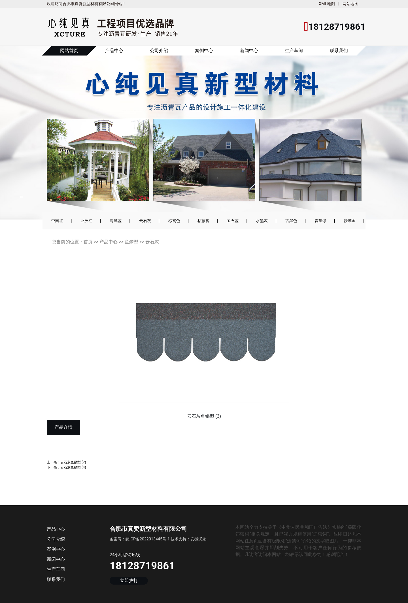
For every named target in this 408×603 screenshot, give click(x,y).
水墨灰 (262, 220)
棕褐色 (174, 220)
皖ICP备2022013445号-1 (148, 539)
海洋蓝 (116, 220)
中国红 (57, 220)
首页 (88, 241)
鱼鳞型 (131, 241)
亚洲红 (86, 220)
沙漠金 (350, 220)
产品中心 (114, 50)
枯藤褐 (203, 220)
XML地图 (327, 3)
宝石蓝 (233, 220)
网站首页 (69, 50)
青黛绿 (320, 220)
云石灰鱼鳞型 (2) (73, 462)
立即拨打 (129, 580)
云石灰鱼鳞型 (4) (73, 467)
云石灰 (145, 220)
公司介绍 (159, 50)
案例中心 (204, 50)
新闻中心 (249, 50)
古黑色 (291, 220)
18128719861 (142, 566)
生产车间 (294, 50)
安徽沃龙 (198, 539)
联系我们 (339, 50)
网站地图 (350, 3)
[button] (20, 136)
